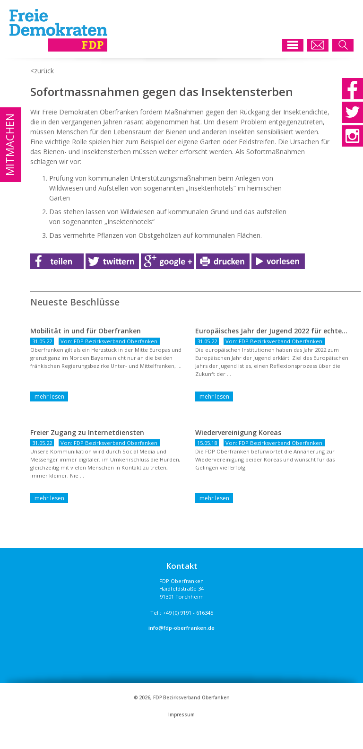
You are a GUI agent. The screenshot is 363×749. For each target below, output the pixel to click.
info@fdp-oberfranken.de (181, 627)
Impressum (181, 715)
